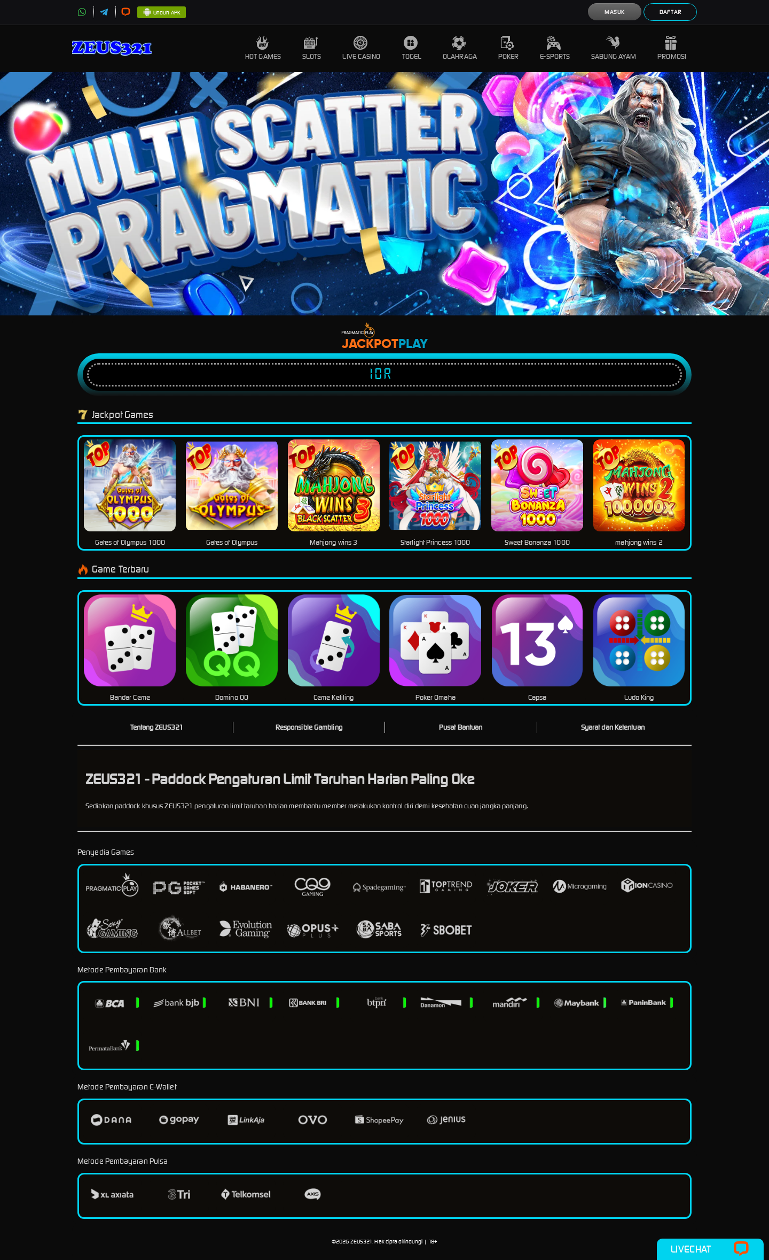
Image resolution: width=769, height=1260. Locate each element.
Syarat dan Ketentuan (613, 727)
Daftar (670, 12)
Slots (311, 48)
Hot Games (263, 48)
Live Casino (361, 48)
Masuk (615, 12)
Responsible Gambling (309, 727)
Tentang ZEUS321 (157, 727)
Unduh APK (162, 12)
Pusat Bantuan (460, 727)
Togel (412, 48)
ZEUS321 (361, 1241)
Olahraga (460, 48)
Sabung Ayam (613, 48)
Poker (508, 48)
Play (413, 344)
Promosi (671, 48)
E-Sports (555, 48)
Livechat (710, 1249)
